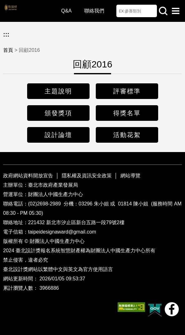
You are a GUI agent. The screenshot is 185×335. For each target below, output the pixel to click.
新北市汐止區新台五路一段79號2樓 (85, 222)
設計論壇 (58, 134)
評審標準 (127, 91)
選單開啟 (175, 11)
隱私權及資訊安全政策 (87, 175)
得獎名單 (127, 113)
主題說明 (58, 91)
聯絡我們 (94, 10)
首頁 (8, 50)
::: (6, 34)
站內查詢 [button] (163, 11)
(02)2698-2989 (45, 203)
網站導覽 (130, 175)
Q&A (66, 10)
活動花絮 (127, 134)
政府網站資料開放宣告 (28, 175)
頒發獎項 (58, 113)
